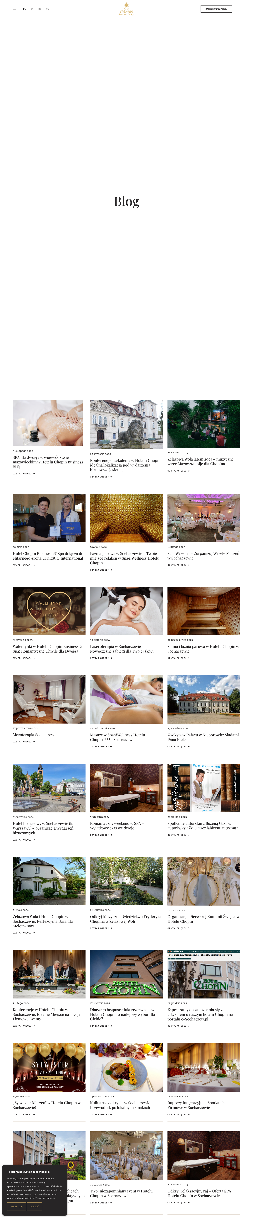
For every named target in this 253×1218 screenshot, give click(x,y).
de (39, 9)
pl (24, 9)
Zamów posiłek (230, 9)
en (32, 9)
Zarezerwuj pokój (198, 9)
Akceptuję (17, 1206)
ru (47, 9)
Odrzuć (34, 1206)
